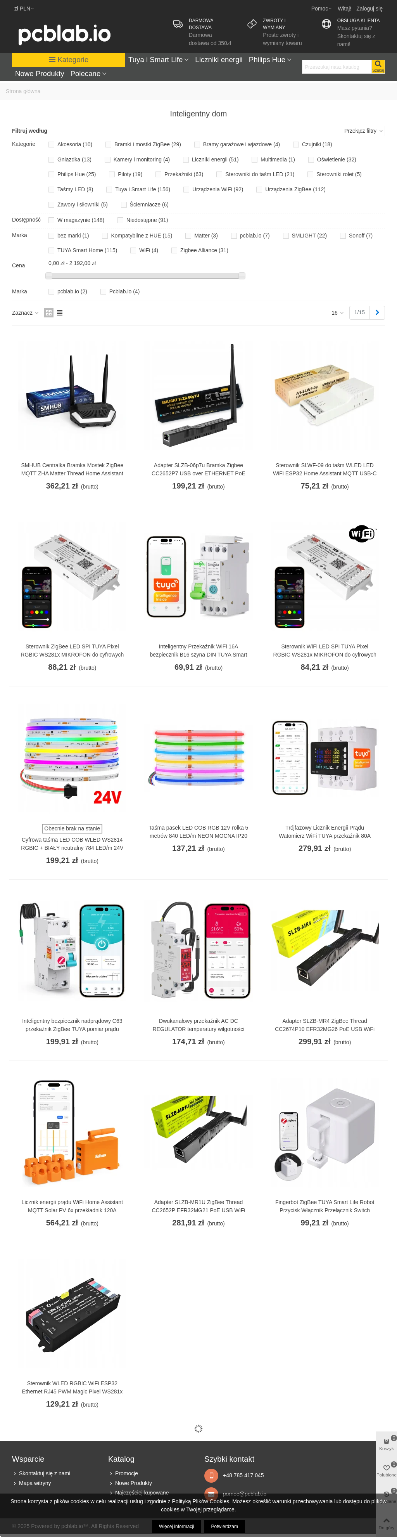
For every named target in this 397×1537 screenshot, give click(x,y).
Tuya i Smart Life (155, 59)
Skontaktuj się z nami (41, 1473)
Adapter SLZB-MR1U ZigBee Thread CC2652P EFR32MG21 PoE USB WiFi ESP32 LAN (198, 1210)
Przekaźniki (183, 174)
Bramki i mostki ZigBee (147, 144)
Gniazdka (74, 159)
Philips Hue (267, 59)
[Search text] (336, 66)
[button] (322, 8)
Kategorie (69, 59)
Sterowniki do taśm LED (259, 174)
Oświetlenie (336, 159)
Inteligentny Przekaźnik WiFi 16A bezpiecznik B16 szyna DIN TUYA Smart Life (198, 654)
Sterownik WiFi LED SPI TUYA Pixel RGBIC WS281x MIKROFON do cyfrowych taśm (324, 654)
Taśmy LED (75, 189)
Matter (206, 235)
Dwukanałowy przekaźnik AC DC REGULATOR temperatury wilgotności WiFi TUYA (199, 1029)
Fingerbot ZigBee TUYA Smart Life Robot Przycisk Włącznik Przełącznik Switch (325, 1206)
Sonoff (361, 235)
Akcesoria (74, 144)
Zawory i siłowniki (82, 204)
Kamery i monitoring (142, 159)
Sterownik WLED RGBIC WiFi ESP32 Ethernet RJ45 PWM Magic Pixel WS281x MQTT (72, 1391)
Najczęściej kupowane (138, 1493)
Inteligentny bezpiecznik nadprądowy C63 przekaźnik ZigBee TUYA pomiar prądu (72, 1025)
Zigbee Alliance (204, 250)
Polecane (86, 73)
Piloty (130, 174)
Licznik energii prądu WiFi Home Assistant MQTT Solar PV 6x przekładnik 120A (72, 1206)
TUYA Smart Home (87, 250)
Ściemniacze (149, 204)
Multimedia (278, 159)
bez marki (73, 235)
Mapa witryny (31, 1483)
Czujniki (317, 144)
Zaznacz (26, 313)
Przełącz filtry (363, 131)
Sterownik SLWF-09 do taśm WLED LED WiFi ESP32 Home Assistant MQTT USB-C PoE (324, 473)
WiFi (148, 250)
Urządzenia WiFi (217, 189)
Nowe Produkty (39, 73)
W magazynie (80, 220)
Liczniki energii (218, 59)
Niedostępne (147, 220)
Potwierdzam (224, 1526)
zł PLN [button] (24, 8)
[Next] (377, 313)
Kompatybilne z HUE (141, 235)
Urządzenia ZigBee (295, 189)
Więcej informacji (176, 1526)
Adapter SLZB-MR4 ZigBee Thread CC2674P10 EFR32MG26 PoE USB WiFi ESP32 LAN (325, 1029)
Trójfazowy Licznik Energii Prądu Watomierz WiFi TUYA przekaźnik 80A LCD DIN (325, 836)
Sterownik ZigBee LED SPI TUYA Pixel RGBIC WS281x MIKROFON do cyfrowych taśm (72, 654)
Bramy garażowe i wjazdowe (241, 144)
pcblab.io (255, 235)
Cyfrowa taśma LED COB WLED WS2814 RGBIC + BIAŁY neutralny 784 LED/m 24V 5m (72, 848)
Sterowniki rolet (339, 174)
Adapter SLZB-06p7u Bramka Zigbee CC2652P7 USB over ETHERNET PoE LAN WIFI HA (198, 473)
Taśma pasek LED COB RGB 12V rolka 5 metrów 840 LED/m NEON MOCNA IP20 (199, 832)
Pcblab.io (124, 291)
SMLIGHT (309, 235)
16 (337, 313)
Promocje (123, 1473)
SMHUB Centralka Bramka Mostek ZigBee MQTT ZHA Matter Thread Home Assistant (72, 469)
